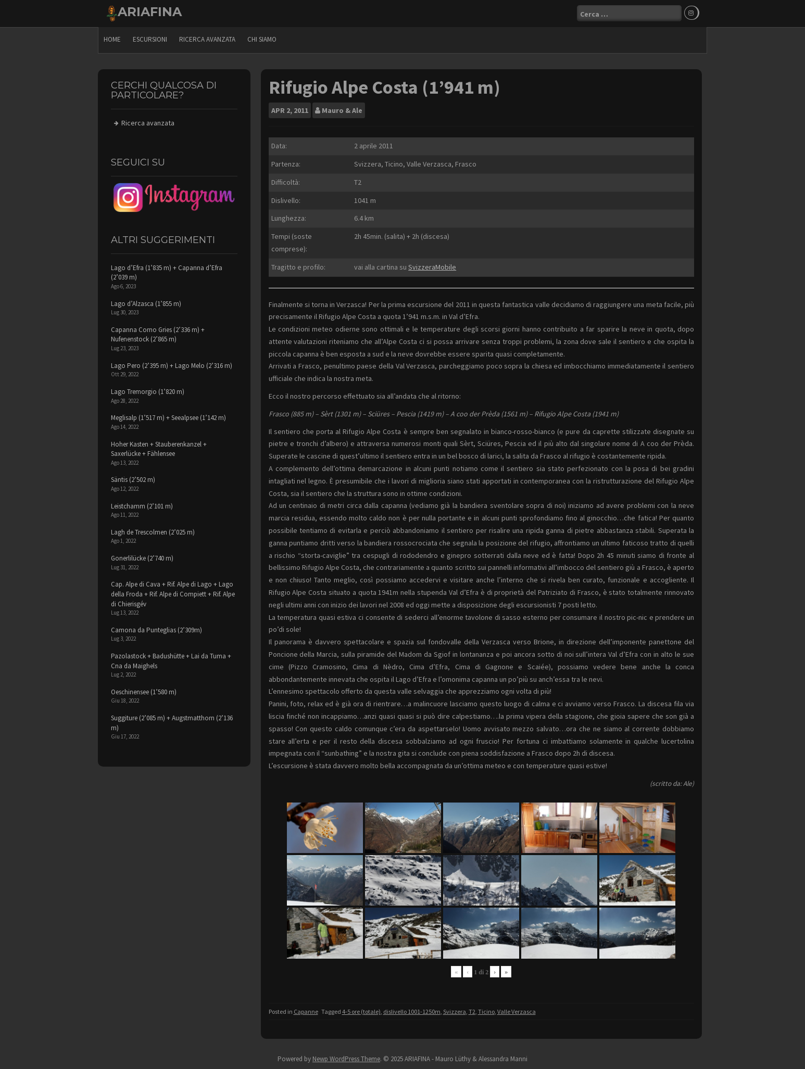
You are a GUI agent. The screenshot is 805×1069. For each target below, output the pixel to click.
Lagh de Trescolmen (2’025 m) (153, 532)
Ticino (486, 1011)
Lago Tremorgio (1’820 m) (147, 391)
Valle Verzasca (516, 1011)
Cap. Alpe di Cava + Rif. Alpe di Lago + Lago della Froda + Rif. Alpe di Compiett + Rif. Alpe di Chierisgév (173, 594)
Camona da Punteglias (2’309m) (156, 630)
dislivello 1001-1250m (412, 1011)
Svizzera (454, 1011)
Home (112, 39)
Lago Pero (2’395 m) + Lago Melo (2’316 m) (171, 365)
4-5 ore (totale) (361, 1011)
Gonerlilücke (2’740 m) (142, 558)
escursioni (150, 39)
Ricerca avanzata (207, 39)
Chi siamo (261, 39)
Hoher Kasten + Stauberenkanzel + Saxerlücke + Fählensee (159, 449)
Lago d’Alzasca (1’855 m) (146, 303)
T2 (472, 1011)
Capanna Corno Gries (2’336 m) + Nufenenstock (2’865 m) (158, 334)
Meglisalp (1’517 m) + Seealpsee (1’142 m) (168, 417)
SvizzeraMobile (432, 267)
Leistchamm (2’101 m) (142, 506)
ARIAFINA (150, 11)
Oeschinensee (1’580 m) (144, 692)
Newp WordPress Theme (346, 1058)
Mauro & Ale (342, 110)
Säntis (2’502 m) (133, 479)
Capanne (306, 1011)
